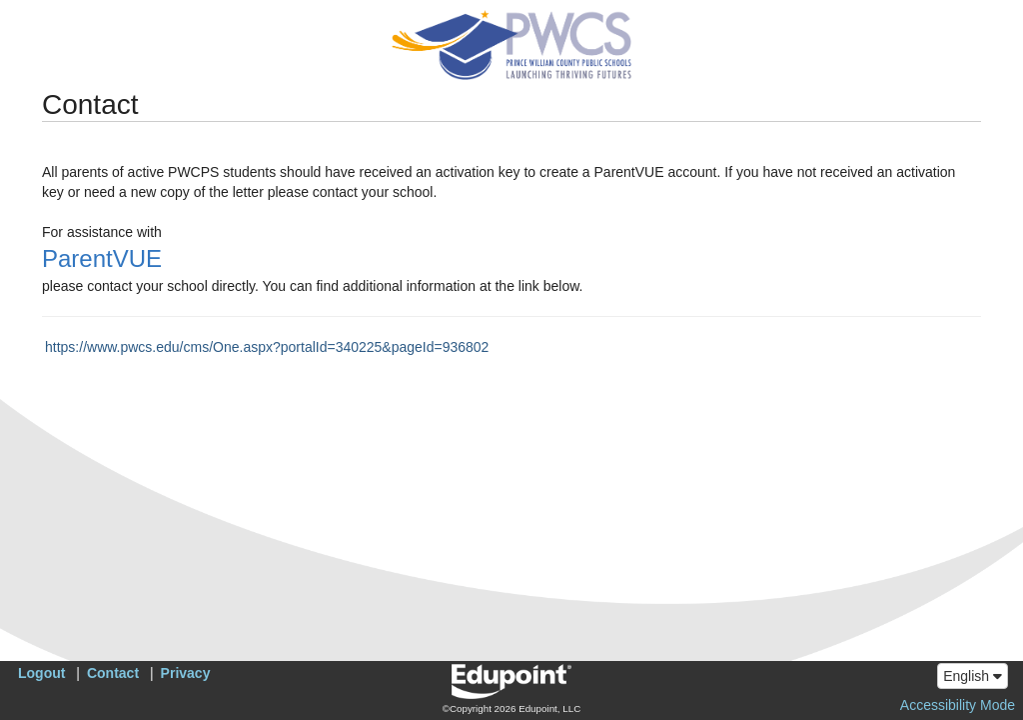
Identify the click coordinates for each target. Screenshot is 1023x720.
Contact (113, 673)
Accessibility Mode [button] (957, 705)
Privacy (186, 673)
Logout (41, 673)
